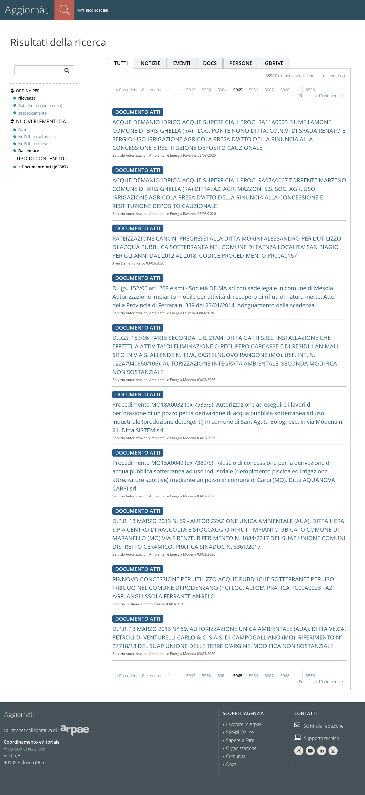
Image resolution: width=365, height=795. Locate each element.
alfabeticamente (32, 113)
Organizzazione (241, 748)
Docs (231, 764)
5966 (253, 89)
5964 (222, 89)
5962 (190, 89)
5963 (206, 89)
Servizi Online (240, 732)
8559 (310, 89)
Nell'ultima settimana (37, 136)
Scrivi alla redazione (319, 726)
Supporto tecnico (316, 738)
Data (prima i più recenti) (40, 105)
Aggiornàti (27, 10)
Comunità (236, 756)
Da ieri (24, 129)
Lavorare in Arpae (244, 724)
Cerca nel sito (64, 10)
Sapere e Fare (240, 740)
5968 (284, 89)
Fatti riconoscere (92, 10)
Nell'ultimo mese (33, 143)
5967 (269, 89)
